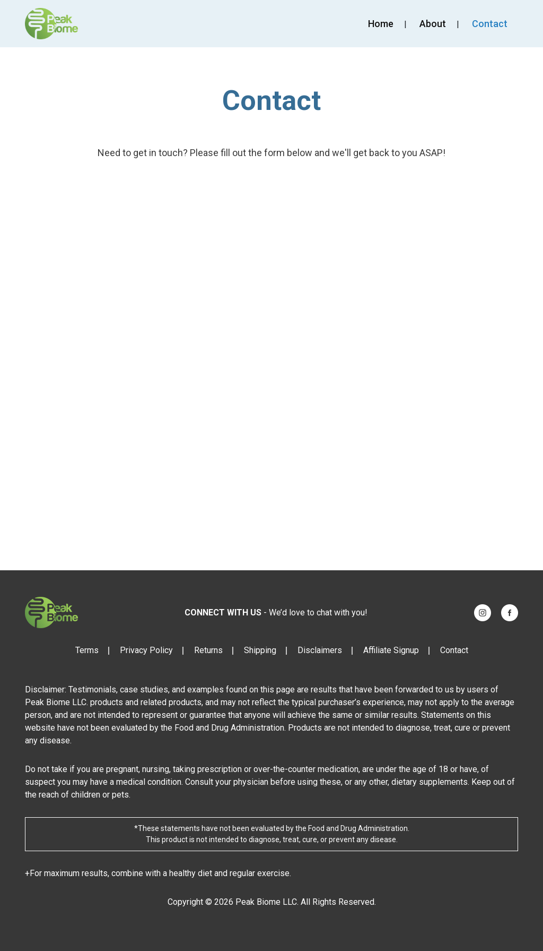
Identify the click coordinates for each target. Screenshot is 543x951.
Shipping (260, 650)
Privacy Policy (146, 650)
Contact (489, 23)
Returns (208, 650)
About (432, 23)
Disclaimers (319, 650)
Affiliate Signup (391, 650)
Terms (87, 650)
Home (380, 23)
